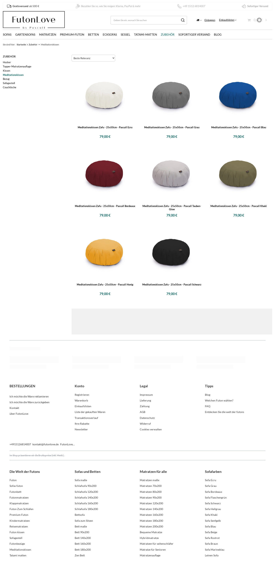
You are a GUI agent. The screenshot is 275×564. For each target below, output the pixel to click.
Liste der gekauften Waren (90, 412)
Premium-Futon (72, 34)
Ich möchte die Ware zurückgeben (29, 400)
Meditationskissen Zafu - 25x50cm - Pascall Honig (105, 284)
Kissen (6, 70)
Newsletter (81, 429)
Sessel (125, 34)
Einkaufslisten (226, 19)
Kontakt (14, 406)
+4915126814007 (20, 444)
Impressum (146, 394)
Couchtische (9, 87)
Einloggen (210, 20)
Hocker (7, 62)
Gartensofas (25, 34)
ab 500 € (23, 6)
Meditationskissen (13, 74)
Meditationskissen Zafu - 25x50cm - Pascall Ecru (105, 127)
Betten (93, 34)
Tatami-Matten (145, 34)
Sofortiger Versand (194, 34)
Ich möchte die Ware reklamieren (29, 394)
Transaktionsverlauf (86, 417)
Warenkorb (81, 400)
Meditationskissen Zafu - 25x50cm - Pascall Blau (238, 127)
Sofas (7, 34)
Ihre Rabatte (82, 423)
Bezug (6, 78)
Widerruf (145, 423)
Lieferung (145, 400)
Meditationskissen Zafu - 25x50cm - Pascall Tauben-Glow (171, 207)
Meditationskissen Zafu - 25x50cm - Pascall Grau (171, 127)
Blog (218, 34)
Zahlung (145, 406)
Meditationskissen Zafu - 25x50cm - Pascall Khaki (238, 206)
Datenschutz (147, 417)
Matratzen (47, 34)
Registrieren (82, 394)
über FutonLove (19, 412)
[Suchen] (182, 20)
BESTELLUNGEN (22, 386)
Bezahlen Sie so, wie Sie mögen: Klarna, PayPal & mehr (108, 6)
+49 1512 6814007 (191, 6)
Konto (79, 386)
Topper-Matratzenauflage (17, 66)
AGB (142, 412)
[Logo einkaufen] (34, 20)
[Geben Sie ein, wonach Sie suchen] (149, 20)
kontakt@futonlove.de (45, 444)
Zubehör (168, 34)
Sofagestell (9, 83)
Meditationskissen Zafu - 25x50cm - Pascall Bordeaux (105, 206)
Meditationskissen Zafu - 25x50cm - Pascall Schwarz (171, 284)
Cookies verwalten (151, 429)
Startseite (21, 44)
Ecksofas (110, 34)
